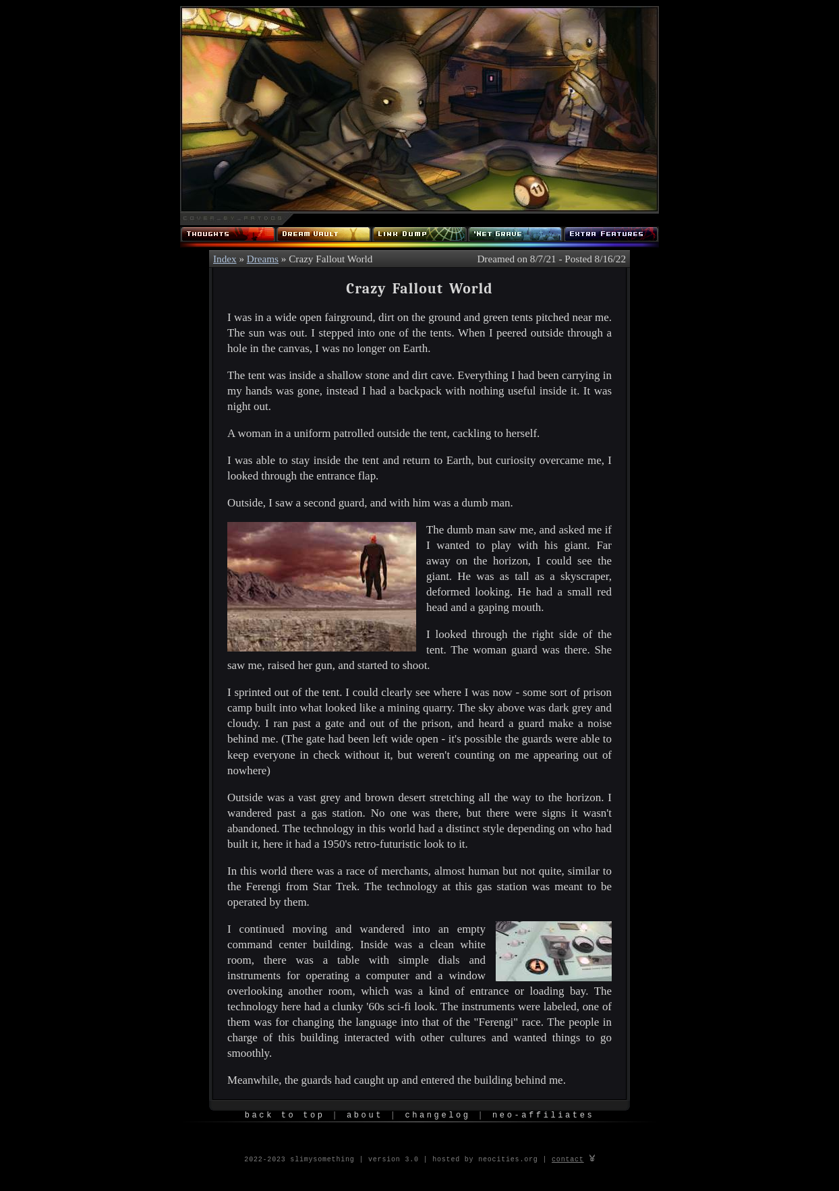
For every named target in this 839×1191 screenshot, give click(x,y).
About (365, 1116)
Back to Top (285, 1116)
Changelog (437, 1116)
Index (225, 258)
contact (568, 1158)
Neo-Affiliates (543, 1116)
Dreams (263, 258)
